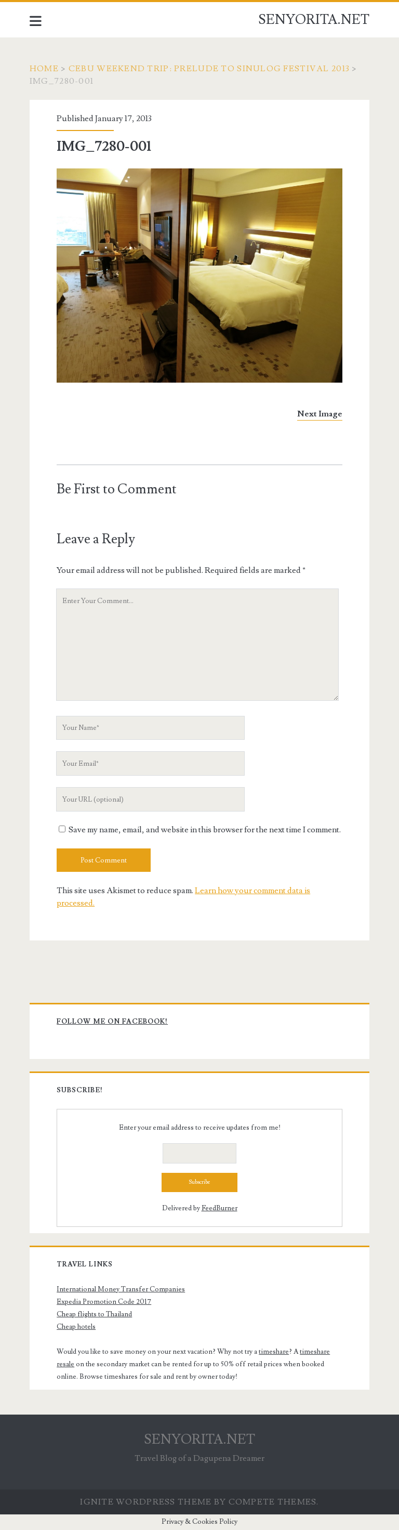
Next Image (319, 414)
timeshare (274, 1352)
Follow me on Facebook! (112, 1021)
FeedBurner (219, 1208)
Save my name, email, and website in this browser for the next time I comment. (205, 830)
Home (44, 68)
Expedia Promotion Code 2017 (104, 1302)
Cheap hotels (76, 1327)
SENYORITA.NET (313, 20)
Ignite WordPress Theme (145, 1502)
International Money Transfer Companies (121, 1289)
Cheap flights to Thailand (94, 1314)
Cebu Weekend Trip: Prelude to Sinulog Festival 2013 (209, 68)
